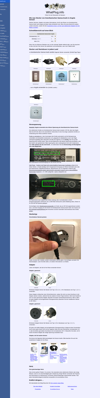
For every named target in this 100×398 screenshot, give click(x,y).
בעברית (4, 65)
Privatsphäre (38, 389)
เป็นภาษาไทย (5, 63)
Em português (5, 36)
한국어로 (4, 60)
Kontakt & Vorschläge (56, 386)
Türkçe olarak (5, 57)
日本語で (4, 47)
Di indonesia (5, 52)
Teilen (73, 389)
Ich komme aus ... (5, 6)
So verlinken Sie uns (56, 389)
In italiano (4, 30)
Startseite (3, 4)
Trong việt (4, 55)
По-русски (4, 49)
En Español (4, 28)
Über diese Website (38, 386)
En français (5, 39)
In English (3, 25)
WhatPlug (4, 1)
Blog (2, 14)
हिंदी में (3, 44)
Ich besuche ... (4, 9)
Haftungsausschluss (73, 386)
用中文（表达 (5, 41)
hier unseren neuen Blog (58, 383)
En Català (3, 33)
